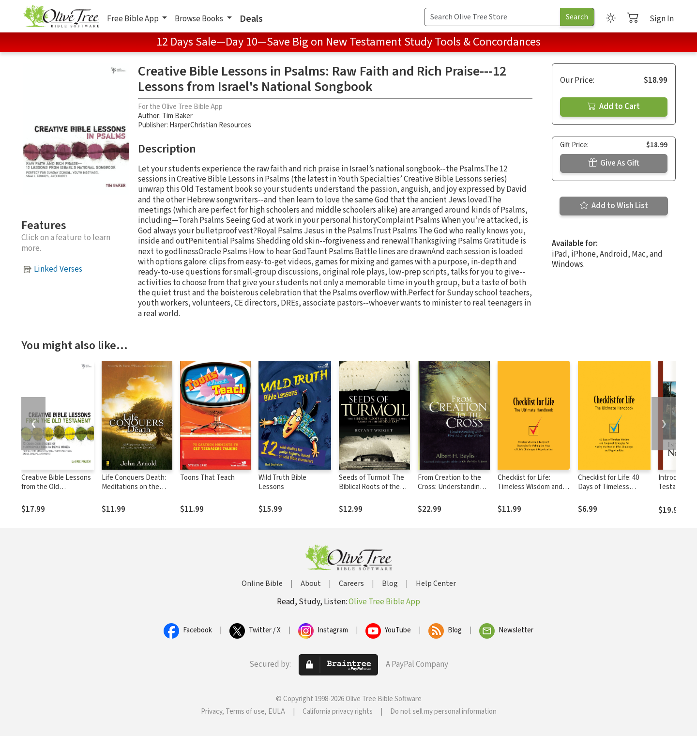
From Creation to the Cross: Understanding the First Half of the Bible (451, 491)
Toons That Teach (207, 478)
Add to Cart (614, 106)
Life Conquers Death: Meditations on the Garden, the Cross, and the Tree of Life (136, 491)
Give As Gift (614, 163)
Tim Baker (177, 116)
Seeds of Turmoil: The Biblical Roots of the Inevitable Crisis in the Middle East (372, 491)
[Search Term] (492, 17)
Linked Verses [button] (58, 269)
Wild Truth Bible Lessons (282, 482)
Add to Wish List (614, 206)
